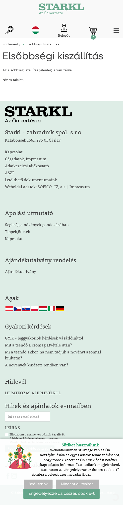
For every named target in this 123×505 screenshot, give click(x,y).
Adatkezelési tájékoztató (27, 165)
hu (35, 30)
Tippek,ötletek (17, 231)
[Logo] (61, 9)
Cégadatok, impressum (25, 158)
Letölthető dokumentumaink (31, 179)
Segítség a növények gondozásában (37, 224)
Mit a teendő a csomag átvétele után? (38, 344)
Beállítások (38, 484)
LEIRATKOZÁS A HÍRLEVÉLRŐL (33, 392)
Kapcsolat (13, 151)
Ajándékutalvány (20, 271)
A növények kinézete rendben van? (36, 364)
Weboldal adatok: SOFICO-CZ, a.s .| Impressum (47, 186)
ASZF (9, 172)
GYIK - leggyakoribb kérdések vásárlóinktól (44, 337)
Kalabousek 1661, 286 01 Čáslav (33, 140)
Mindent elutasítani (77, 484)
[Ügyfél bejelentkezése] (64, 31)
